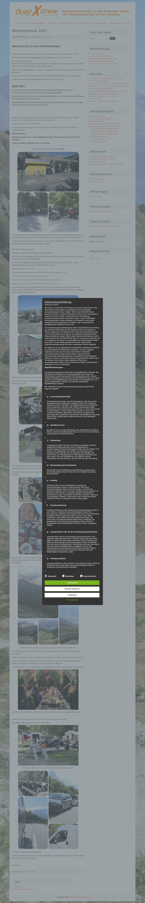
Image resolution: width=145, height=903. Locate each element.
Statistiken (68, 576)
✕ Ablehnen (72, 595)
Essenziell (50, 576)
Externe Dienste (88, 576)
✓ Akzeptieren (72, 583)
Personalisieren (72, 600)
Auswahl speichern (72, 589)
